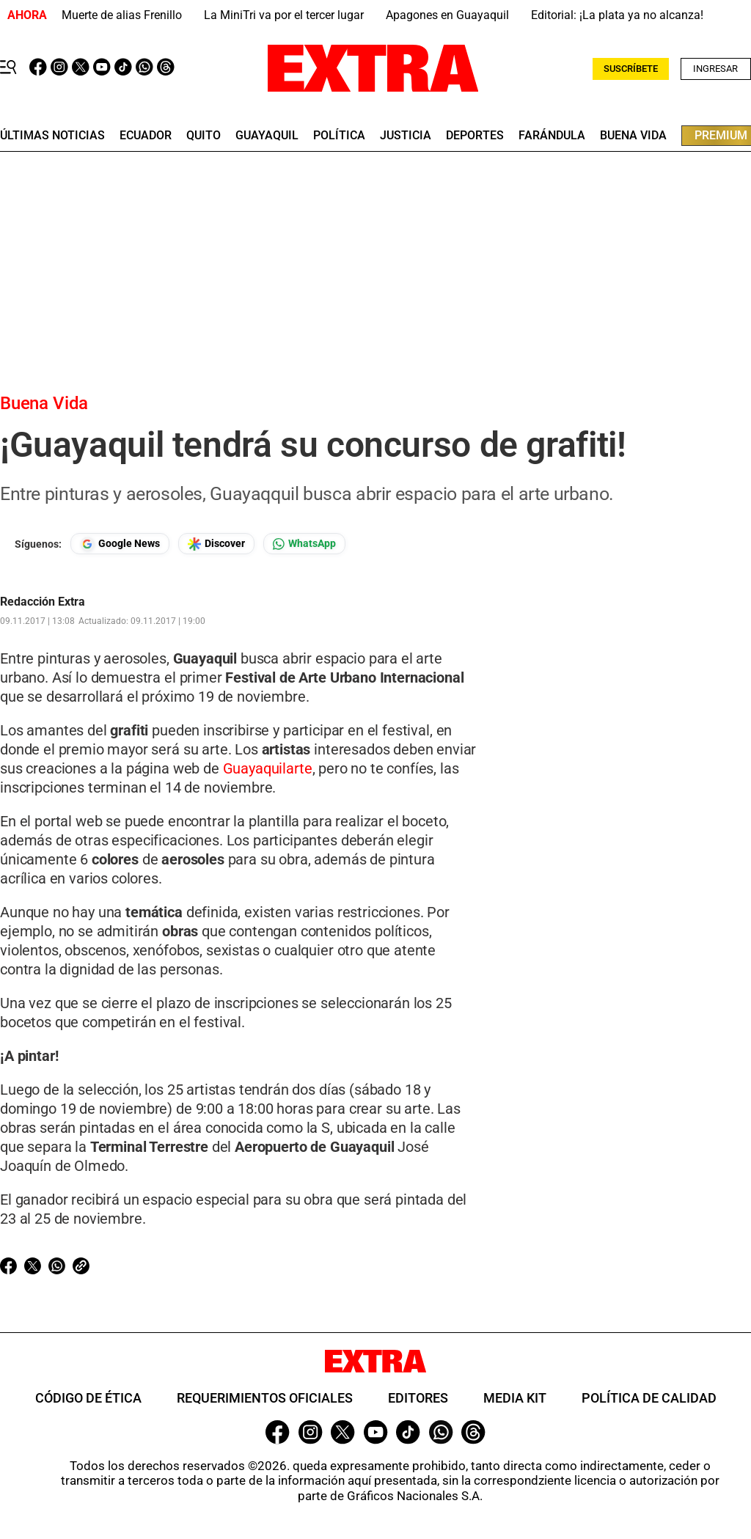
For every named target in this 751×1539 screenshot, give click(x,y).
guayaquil (266, 135)
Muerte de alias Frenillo (122, 15)
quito (203, 135)
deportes (475, 135)
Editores (418, 1398)
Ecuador (146, 135)
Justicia (405, 135)
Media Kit (514, 1398)
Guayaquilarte (265, 768)
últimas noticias (52, 135)
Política (339, 135)
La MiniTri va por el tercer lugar (284, 15)
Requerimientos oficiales (265, 1398)
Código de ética (88, 1398)
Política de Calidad (649, 1398)
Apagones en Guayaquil (447, 15)
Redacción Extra (42, 602)
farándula (552, 135)
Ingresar (715, 68)
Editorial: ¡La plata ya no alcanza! (617, 15)
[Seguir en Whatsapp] (304, 543)
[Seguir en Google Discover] (216, 543)
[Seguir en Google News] (119, 543)
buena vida (633, 135)
